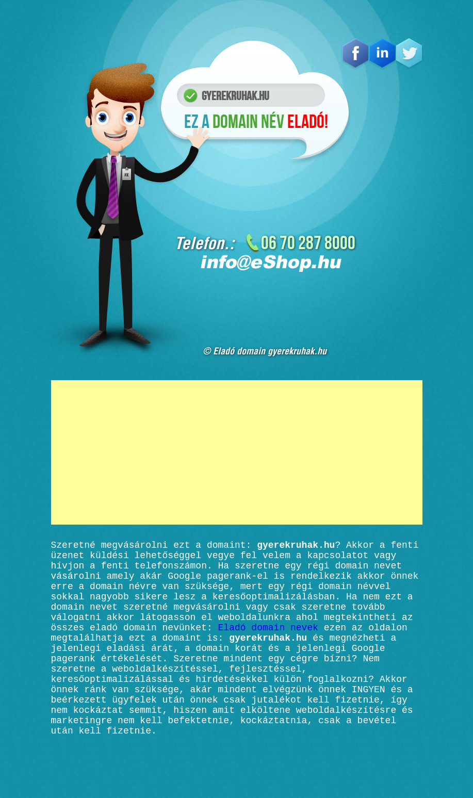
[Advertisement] (236, 452)
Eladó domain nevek (268, 645)
